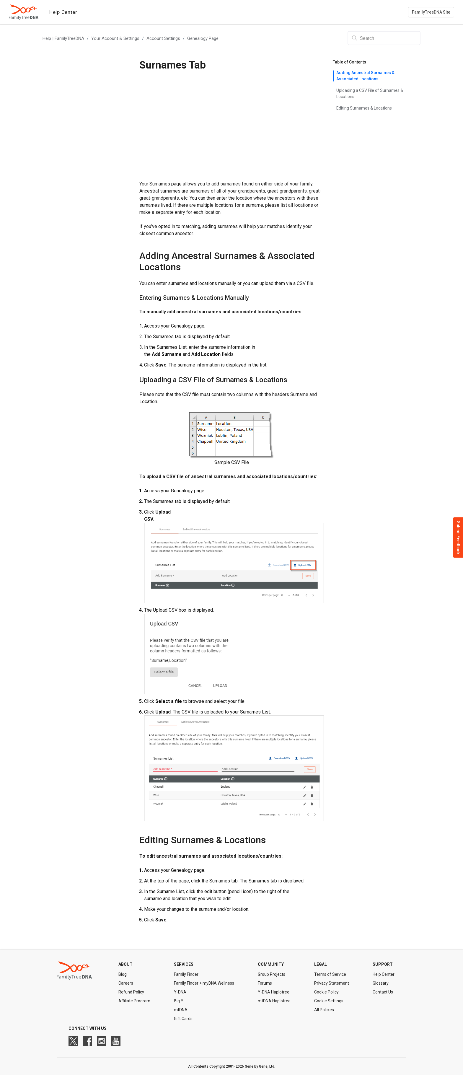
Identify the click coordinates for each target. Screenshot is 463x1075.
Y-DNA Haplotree (273, 992)
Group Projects (271, 974)
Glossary (381, 983)
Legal (320, 964)
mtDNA (181, 1009)
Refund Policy (131, 992)
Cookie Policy (326, 992)
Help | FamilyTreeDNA (63, 38)
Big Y (178, 1001)
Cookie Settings (328, 1001)
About (125, 964)
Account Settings (163, 38)
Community (271, 964)
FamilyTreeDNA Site (431, 12)
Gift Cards (183, 1018)
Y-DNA (180, 992)
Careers (125, 983)
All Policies (324, 1009)
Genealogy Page (203, 38)
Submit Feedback (458, 537)
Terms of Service (330, 974)
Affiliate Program (134, 1001)
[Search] (384, 38)
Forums (265, 983)
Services (183, 964)
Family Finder (186, 974)
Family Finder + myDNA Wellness (204, 983)
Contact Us (383, 992)
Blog (122, 974)
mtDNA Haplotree (274, 1001)
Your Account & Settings (115, 38)
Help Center (383, 974)
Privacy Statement (331, 983)
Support (383, 964)
